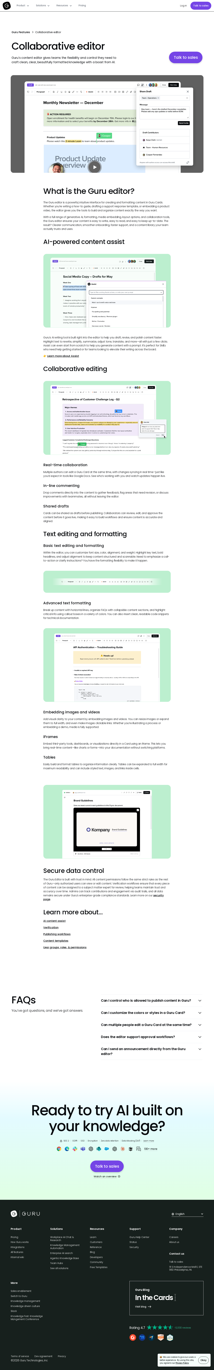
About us (174, 1242)
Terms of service (20, 1356)
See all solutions (59, 1268)
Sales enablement (21, 1291)
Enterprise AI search (61, 1253)
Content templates (55, 941)
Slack (14, 1311)
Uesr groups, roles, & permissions (64, 947)
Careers (173, 1237)
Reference (96, 1247)
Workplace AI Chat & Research (62, 1239)
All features (17, 1252)
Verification (50, 927)
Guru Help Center (139, 1237)
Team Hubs (56, 1263)
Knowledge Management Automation (64, 1247)
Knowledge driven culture (25, 1306)
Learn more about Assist (63, 356)
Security (133, 1247)
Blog (92, 1252)
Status (133, 1242)
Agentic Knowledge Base (64, 1258)
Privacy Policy (182, 1363)
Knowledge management (25, 1301)
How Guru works (20, 1242)
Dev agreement (43, 1356)
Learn (93, 1237)
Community (96, 1262)
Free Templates (98, 1267)
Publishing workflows (56, 934)
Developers (96, 1257)
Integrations (17, 1247)
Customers (96, 1242)
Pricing (82, 5)
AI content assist (54, 921)
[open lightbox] (107, 124)
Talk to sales (201, 5)
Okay (203, 1360)
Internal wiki (17, 1257)
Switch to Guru (19, 1296)
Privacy (62, 1356)
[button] (23, 5)
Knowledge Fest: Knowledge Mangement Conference (27, 1318)
